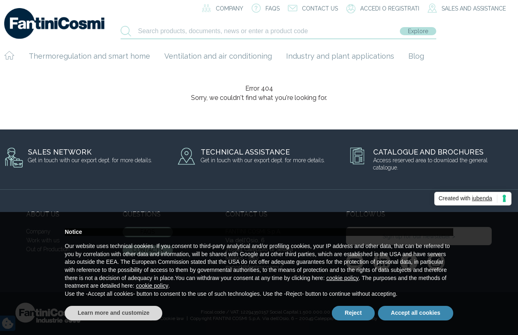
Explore (418, 31)
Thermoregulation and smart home (89, 56)
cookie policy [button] (342, 278)
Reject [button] (353, 313)
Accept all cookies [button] (415, 313)
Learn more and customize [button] (113, 313)
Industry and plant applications (340, 56)
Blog (416, 56)
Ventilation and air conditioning (218, 56)
